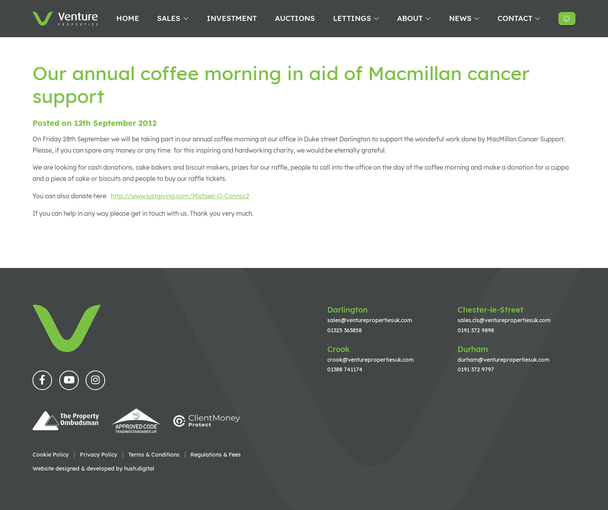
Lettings (352, 18)
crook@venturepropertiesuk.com (370, 359)
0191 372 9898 (476, 330)
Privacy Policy (98, 455)
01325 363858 (344, 330)
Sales (168, 18)
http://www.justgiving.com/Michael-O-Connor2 (180, 196)
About (410, 18)
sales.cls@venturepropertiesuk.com (504, 320)
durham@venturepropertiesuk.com (503, 359)
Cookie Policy (51, 455)
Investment (232, 18)
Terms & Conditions (154, 455)
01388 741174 (345, 369)
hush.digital (139, 468)
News (460, 18)
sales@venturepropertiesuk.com (369, 320)
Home (127, 18)
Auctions (295, 18)
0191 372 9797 (476, 369)
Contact (514, 18)
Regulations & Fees (215, 455)
